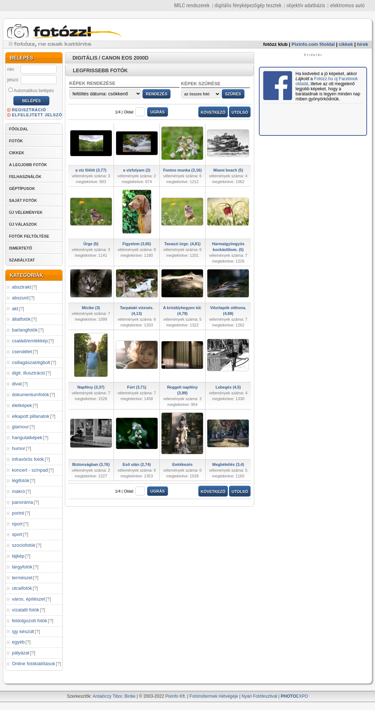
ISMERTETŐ (20, 248)
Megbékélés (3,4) (228, 464)
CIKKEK (16, 153)
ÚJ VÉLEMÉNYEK (26, 212)
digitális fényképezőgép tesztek (248, 5)
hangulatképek (27, 437)
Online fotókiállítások (33, 663)
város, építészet (28, 599)
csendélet (22, 351)
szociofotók (23, 545)
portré (18, 513)
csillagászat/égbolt (31, 362)
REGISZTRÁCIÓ (29, 110)
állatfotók (21, 319)
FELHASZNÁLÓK (25, 176)
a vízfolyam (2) (136, 170)
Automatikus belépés (31, 90)
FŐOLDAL (18, 129)
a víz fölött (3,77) (90, 170)
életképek (22, 405)
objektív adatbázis (305, 5)
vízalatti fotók (25, 609)
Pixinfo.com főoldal (313, 44)
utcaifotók (22, 588)
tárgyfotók (22, 567)
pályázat (20, 652)
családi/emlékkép (30, 340)
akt (15, 308)
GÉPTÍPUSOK (22, 188)
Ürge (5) (90, 244)
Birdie (130, 696)
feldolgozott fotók (29, 620)
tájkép (18, 556)
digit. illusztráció (28, 373)
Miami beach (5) (228, 170)
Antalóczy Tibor (107, 696)
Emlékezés (182, 464)
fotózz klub (275, 44)
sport (17, 534)
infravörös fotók (28, 459)
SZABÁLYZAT (22, 260)
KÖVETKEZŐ (213, 112)
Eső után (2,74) (137, 464)
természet (22, 577)
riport (17, 524)
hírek (362, 44)
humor (18, 448)
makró (18, 491)
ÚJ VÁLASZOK (23, 224)
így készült (23, 631)
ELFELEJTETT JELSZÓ (37, 115)
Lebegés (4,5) (228, 387)
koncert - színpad (30, 470)
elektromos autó (347, 5)
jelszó (12, 79)
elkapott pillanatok (30, 416)
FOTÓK (16, 141)
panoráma (22, 502)
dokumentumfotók (30, 394)
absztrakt (21, 287)
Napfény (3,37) (91, 387)
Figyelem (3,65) (136, 244)
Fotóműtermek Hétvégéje (214, 696)
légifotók (20, 480)
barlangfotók (25, 330)
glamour (20, 426)
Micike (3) (91, 308)
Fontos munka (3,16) (182, 170)
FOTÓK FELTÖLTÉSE (29, 236)
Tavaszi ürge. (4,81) (182, 244)
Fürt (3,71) (136, 387)
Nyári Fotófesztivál (259, 696)
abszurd (20, 297)
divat (17, 383)
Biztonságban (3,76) (91, 464)
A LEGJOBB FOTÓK (28, 165)
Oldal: (134, 112)
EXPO (294, 696)
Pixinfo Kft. (175, 696)
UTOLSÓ (239, 112)
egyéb (18, 642)
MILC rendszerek (191, 5)
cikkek (346, 44)
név (10, 69)
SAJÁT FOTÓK (23, 200)
